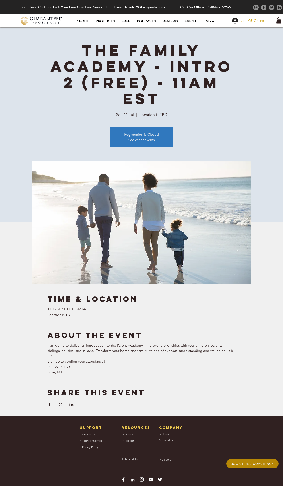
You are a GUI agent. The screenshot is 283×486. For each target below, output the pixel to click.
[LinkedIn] (279, 7)
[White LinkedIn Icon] (132, 479)
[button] (82, 21)
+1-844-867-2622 (218, 7)
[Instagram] (256, 7)
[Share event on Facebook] (50, 404)
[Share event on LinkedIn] (71, 404)
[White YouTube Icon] (151, 479)
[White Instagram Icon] (142, 479)
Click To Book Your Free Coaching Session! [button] (72, 7)
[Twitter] (271, 7)
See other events (141, 140)
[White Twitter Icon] (160, 479)
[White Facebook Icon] (123, 479)
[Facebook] (263, 7)
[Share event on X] (60, 404)
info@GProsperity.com (147, 7)
